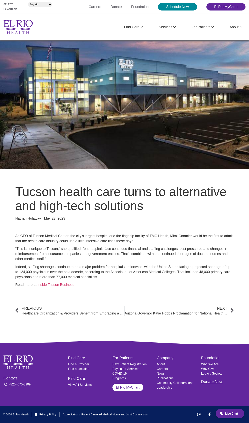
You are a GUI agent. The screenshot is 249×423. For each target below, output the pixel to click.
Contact (10, 378)
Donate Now (212, 381)
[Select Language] (40, 4)
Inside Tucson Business (55, 285)
